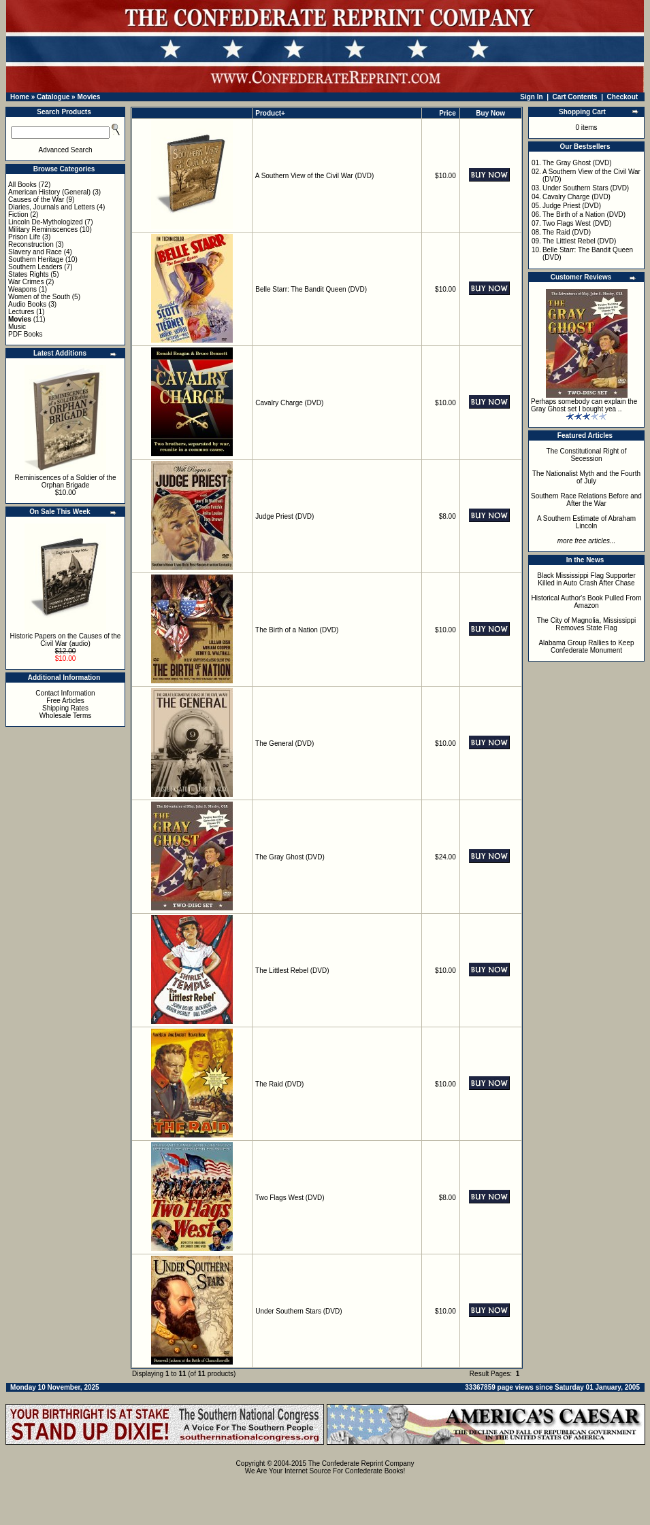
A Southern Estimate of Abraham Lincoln (586, 522)
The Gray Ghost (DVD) (290, 857)
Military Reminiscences (43, 229)
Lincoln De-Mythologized (45, 222)
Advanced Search (66, 150)
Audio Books (27, 304)
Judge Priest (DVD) (284, 516)
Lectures (21, 311)
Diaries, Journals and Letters (51, 207)
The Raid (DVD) (279, 1084)
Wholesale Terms (65, 715)
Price (447, 113)
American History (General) (49, 192)
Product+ (270, 113)
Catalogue (53, 97)
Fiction (18, 214)
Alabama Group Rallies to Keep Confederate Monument (586, 646)
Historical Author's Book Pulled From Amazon (587, 601)
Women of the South (39, 297)
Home (19, 97)
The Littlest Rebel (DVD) (292, 970)
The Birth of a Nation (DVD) (296, 630)
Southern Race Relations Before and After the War (586, 499)
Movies (88, 97)
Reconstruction (31, 244)
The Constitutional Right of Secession (587, 454)
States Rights (28, 274)
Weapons (22, 289)
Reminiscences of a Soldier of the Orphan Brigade (65, 481)
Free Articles (65, 700)
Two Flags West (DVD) (290, 1197)
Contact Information (65, 693)
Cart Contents (575, 97)
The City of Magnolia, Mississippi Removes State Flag (586, 624)
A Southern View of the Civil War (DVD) (314, 175)
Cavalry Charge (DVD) (289, 403)
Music (17, 326)
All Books (22, 184)
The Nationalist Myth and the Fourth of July (586, 477)
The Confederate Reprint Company (361, 1463)
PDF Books (25, 334)
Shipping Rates (65, 708)
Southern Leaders (35, 267)
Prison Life (24, 237)
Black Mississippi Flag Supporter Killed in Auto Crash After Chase (586, 579)
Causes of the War (36, 199)
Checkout (622, 97)
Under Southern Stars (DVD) (298, 1311)
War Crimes (26, 282)
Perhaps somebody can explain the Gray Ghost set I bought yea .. (584, 405)
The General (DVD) (284, 743)
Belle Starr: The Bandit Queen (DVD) (311, 289)
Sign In (531, 97)
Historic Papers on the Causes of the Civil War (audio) (65, 639)
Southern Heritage (35, 259)
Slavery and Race (35, 252)
